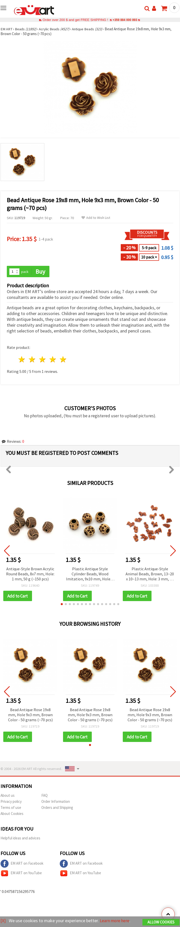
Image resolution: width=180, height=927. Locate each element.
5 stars (63, 359)
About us (8, 795)
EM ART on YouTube (21, 874)
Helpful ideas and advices (20, 838)
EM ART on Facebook (22, 864)
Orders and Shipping (57, 808)
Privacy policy (11, 802)
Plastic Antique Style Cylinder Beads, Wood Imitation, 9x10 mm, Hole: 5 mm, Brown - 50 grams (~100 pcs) (90, 574)
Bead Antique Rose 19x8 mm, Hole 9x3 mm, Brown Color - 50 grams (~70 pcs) (30, 715)
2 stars (32, 359)
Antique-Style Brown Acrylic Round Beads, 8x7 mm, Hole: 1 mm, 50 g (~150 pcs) (30, 573)
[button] (62, 604)
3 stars (43, 359)
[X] (3, 921)
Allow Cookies (160, 922)
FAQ (44, 795)
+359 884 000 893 (124, 20)
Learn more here (115, 921)
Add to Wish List (95, 218)
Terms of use (11, 808)
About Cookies (12, 814)
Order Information (55, 802)
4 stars (53, 359)
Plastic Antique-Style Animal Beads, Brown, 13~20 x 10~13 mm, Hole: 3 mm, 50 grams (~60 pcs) (150, 574)
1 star (22, 359)
